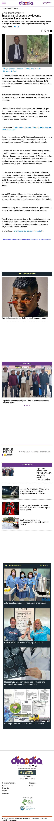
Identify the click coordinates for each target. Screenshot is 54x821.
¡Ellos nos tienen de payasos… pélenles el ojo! (34, 452)
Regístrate (27, 776)
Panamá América (8, 783)
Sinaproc (20, 69)
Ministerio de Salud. (10, 71)
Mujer (4, 791)
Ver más (44, 565)
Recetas (5, 793)
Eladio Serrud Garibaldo (33, 69)
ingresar (47, 3)
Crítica (4, 785)
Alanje (5, 69)
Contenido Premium (27, 274)
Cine (31, 785)
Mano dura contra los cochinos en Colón (28, 231)
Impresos (33, 783)
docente (12, 69)
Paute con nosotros (27, 779)
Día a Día (5, 788)
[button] (5, 386)
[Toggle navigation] (4, 2)
